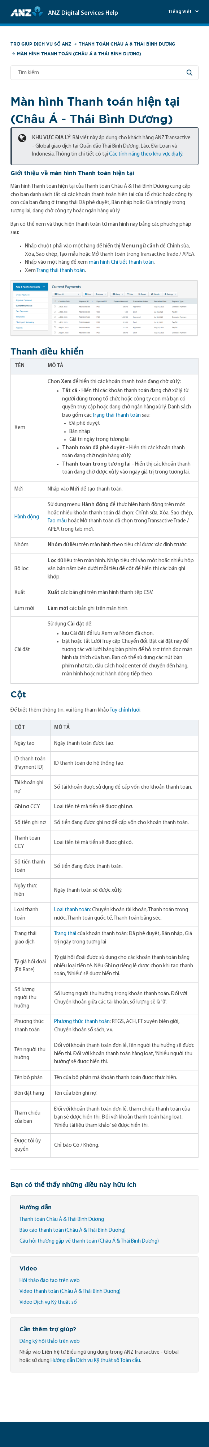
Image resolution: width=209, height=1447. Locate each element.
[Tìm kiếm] (104, 72)
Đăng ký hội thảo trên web (49, 1341)
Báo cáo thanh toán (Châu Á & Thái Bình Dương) (72, 1230)
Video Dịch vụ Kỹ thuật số (48, 1302)
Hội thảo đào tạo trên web (49, 1280)
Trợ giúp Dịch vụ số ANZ (40, 44)
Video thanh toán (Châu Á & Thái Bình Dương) (70, 1291)
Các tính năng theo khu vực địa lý (145, 154)
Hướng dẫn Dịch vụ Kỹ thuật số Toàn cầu (95, 1360)
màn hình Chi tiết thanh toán (121, 262)
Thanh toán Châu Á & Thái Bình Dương (127, 44)
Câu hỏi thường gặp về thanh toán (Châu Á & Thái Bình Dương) (89, 1241)
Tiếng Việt (180, 11)
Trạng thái (65, 934)
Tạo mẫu (57, 521)
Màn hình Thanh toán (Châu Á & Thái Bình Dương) (79, 53)
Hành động (26, 517)
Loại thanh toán (72, 910)
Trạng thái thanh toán (60, 270)
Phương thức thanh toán (82, 1021)
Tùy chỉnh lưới (125, 710)
